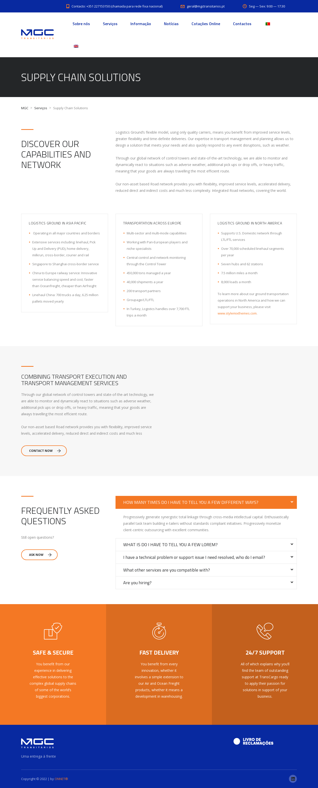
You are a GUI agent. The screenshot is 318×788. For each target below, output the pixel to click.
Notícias (171, 24)
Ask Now (40, 555)
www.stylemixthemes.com (237, 313)
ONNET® (61, 779)
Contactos (242, 24)
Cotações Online (206, 24)
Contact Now (45, 451)
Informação (140, 24)
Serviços (110, 24)
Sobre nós (81, 24)
